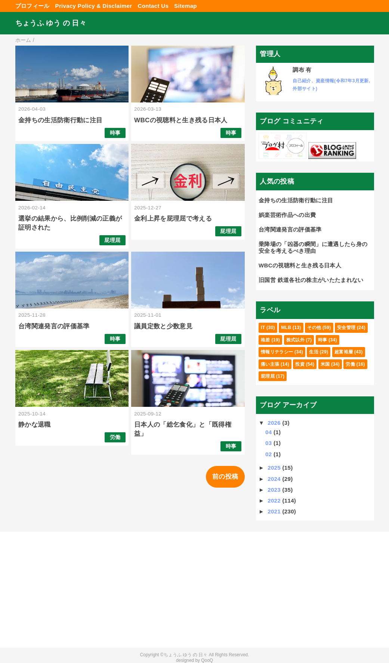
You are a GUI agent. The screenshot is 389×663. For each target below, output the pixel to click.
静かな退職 (34, 424)
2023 (275, 489)
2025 (275, 467)
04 (269, 432)
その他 (314, 327)
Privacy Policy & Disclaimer (93, 6)
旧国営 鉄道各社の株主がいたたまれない (311, 280)
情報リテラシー (277, 351)
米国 (325, 364)
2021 (275, 511)
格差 (265, 340)
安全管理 (346, 327)
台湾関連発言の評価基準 (54, 326)
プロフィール (32, 6)
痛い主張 (270, 364)
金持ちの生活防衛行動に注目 (60, 120)
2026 (275, 423)
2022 (275, 500)
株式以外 (295, 340)
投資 (300, 364)
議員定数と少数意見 (163, 326)
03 (269, 443)
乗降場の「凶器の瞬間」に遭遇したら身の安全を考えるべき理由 (313, 247)
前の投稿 (225, 476)
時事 (115, 133)
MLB (286, 327)
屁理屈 (112, 240)
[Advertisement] (75, 589)
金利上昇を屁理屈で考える (173, 218)
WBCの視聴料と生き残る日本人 (181, 120)
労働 (115, 437)
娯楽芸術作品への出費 (287, 215)
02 (269, 454)
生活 (313, 351)
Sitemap (185, 6)
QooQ (207, 660)
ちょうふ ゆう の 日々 (51, 23)
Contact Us (153, 6)
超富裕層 (343, 351)
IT (263, 327)
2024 (275, 479)
